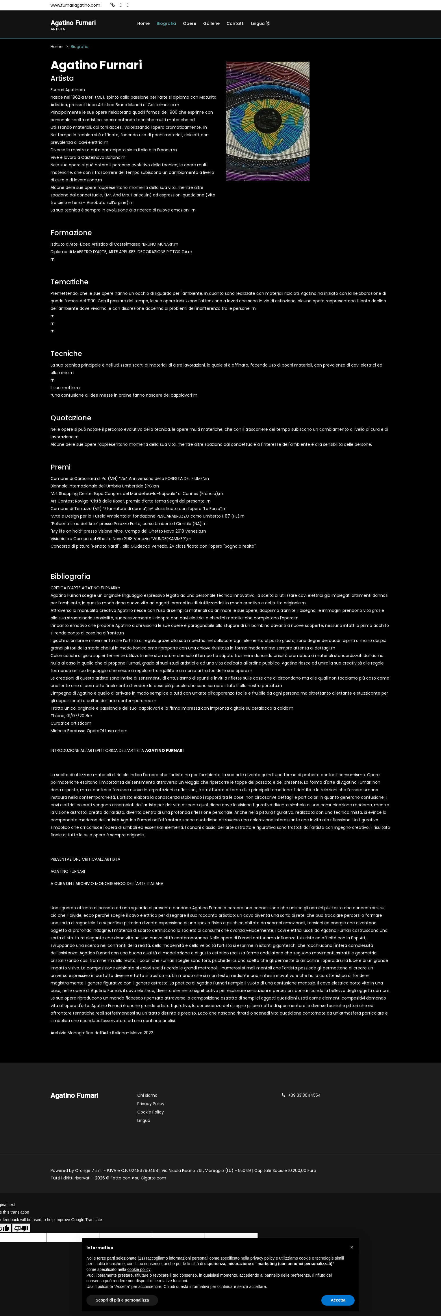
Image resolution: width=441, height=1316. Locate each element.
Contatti (235, 23)
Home (143, 23)
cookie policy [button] (139, 1269)
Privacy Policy (150, 1104)
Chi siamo (147, 1096)
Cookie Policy (150, 1113)
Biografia (166, 23)
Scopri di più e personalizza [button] (122, 1300)
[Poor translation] (21, 1228)
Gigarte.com (153, 1178)
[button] (351, 1247)
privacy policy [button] (262, 1258)
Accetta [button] (338, 1300)
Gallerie (211, 23)
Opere (189, 23)
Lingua (260, 23)
